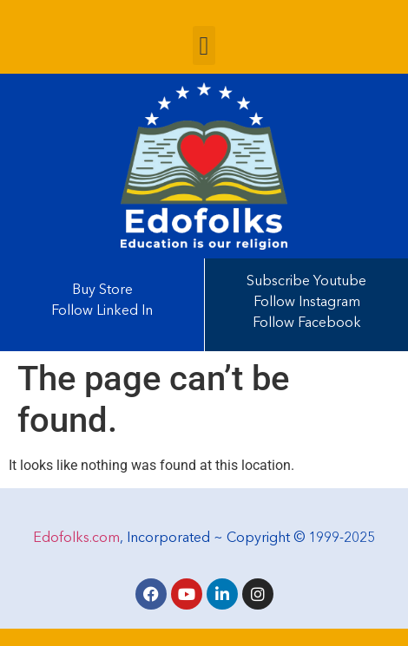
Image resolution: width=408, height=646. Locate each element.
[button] (204, 45)
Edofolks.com (76, 538)
